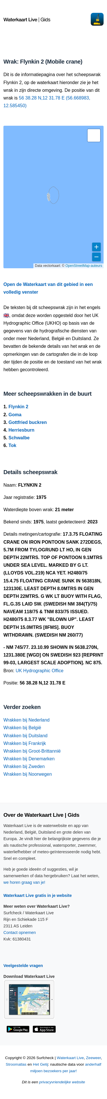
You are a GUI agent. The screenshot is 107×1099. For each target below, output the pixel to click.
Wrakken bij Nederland (26, 720)
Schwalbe (19, 437)
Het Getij (40, 1064)
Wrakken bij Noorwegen (27, 774)
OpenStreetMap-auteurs (83, 266)
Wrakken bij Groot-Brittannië (32, 751)
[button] (94, 135)
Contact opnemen (19, 932)
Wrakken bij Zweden (24, 766)
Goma (15, 414)
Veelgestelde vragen (23, 965)
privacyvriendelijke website (62, 1082)
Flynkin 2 (18, 406)
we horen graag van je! (24, 882)
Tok (12, 445)
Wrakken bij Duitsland (25, 735)
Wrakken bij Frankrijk (24, 743)
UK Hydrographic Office (40, 670)
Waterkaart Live (70, 1058)
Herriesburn (22, 430)
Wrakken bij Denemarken (28, 758)
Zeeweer (93, 1058)
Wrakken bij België (22, 727)
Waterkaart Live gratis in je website (37, 895)
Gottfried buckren (28, 422)
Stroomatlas (16, 1064)
